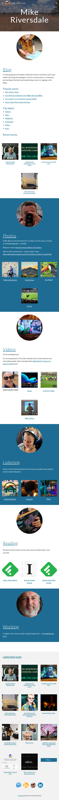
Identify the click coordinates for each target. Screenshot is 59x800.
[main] (29, 15)
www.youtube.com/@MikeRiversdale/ (16, 390)
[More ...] (49, 759)
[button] (2, 3)
